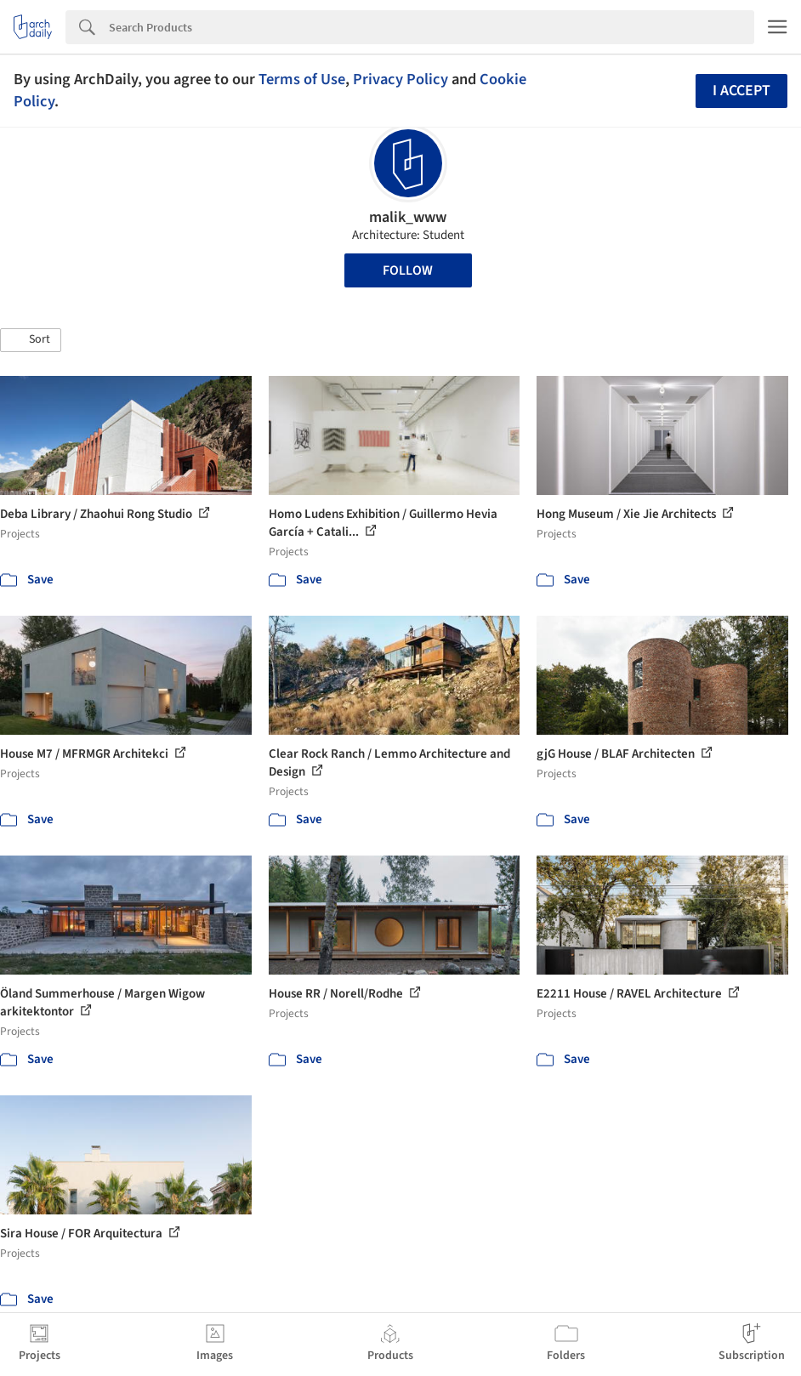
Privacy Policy (400, 79)
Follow (408, 270)
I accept (741, 90)
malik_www (407, 217)
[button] (30, 340)
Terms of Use (301, 79)
